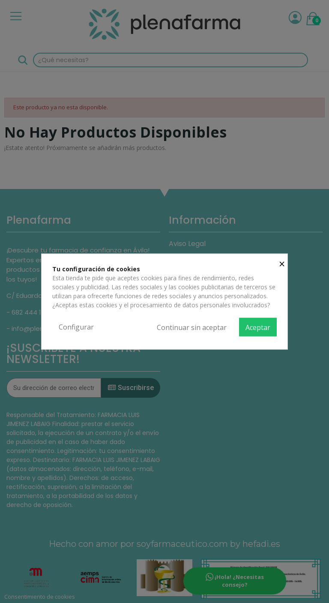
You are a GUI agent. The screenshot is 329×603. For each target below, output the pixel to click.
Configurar (76, 326)
